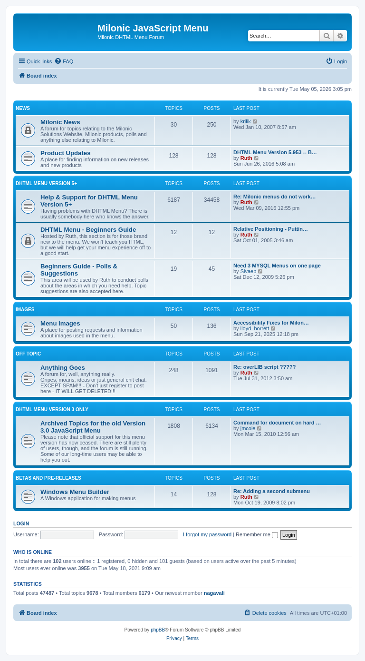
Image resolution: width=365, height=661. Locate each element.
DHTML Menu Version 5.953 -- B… (275, 152)
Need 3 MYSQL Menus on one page (277, 265)
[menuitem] (63, 61)
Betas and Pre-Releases (48, 478)
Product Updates (65, 153)
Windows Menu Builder (74, 491)
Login (21, 523)
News (23, 108)
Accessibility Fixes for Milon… (271, 323)
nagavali (214, 593)
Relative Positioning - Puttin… (270, 229)
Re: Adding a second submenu (271, 491)
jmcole (248, 428)
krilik (245, 121)
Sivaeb (248, 271)
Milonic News (60, 122)
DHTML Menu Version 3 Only (52, 409)
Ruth (246, 158)
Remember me (257, 534)
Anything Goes (62, 367)
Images (25, 309)
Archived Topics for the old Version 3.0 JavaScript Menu (92, 427)
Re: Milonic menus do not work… (274, 196)
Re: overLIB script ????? (264, 367)
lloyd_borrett (254, 328)
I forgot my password (207, 534)
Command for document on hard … (277, 422)
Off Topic (28, 353)
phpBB (158, 629)
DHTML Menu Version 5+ (46, 183)
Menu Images (60, 323)
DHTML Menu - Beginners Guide (88, 229)
